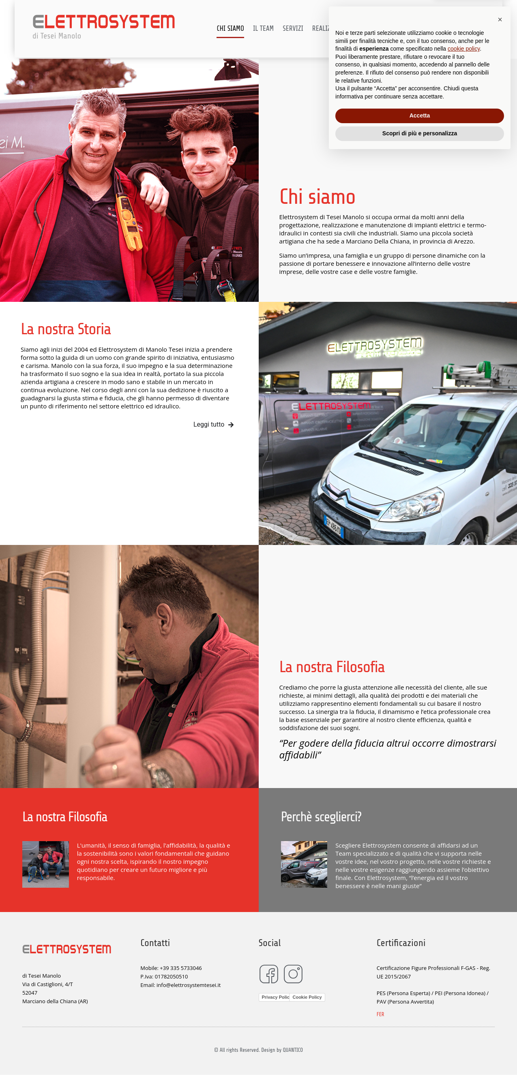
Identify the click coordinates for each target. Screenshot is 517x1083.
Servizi (302, 29)
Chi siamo (239, 29)
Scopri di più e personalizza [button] (419, 1060)
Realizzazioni (341, 29)
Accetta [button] (420, 1043)
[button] (499, 946)
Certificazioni (390, 29)
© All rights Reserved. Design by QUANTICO (258, 1050)
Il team (272, 29)
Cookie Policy (307, 997)
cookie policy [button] (464, 976)
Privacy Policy (277, 997)
